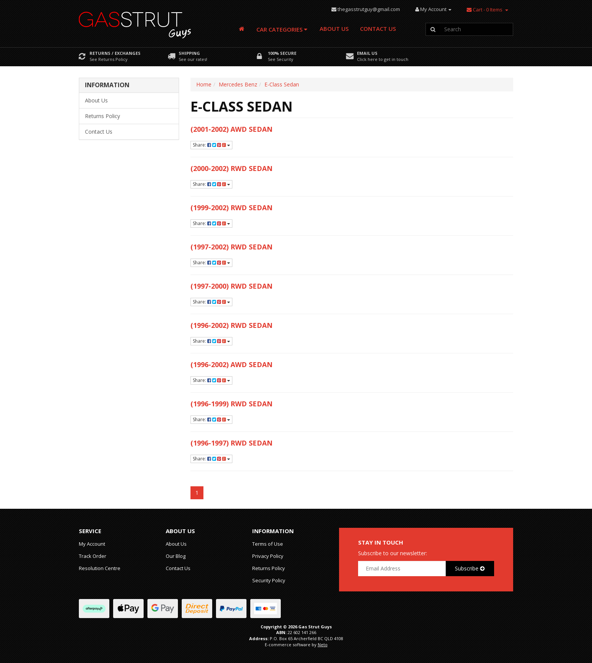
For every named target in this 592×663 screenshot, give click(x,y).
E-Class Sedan (281, 84)
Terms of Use (267, 543)
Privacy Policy (267, 556)
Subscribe (470, 568)
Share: (211, 145)
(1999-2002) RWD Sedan (231, 207)
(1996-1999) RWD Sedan (231, 403)
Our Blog (176, 556)
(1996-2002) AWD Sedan (231, 364)
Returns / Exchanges (115, 53)
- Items (484, 9)
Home (203, 84)
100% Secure (282, 53)
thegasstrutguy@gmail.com (369, 9)
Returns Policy (102, 116)
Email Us (367, 53)
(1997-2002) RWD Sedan (231, 246)
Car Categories (281, 29)
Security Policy (268, 580)
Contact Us (378, 28)
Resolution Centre (99, 568)
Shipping (189, 53)
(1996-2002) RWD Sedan (231, 325)
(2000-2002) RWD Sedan (231, 168)
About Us (334, 28)
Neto (323, 644)
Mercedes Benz (238, 84)
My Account (92, 543)
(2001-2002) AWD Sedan (231, 129)
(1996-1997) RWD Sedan (231, 442)
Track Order (92, 556)
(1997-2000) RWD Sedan (231, 286)
